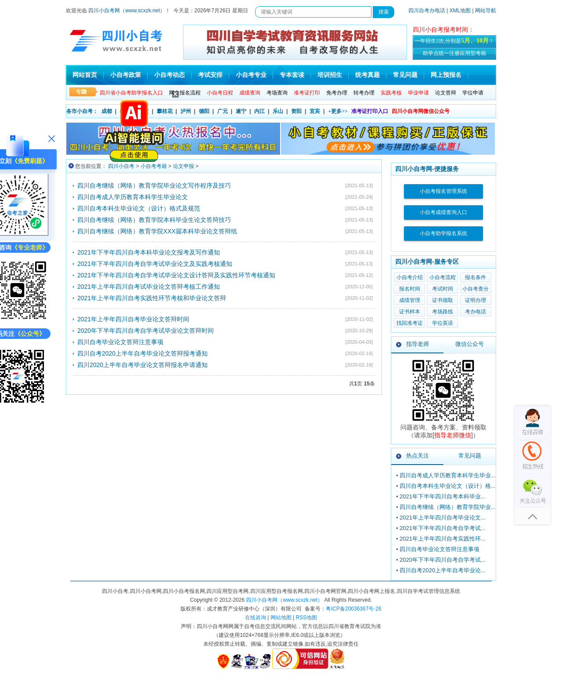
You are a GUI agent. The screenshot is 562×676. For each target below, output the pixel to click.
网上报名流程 (185, 93)
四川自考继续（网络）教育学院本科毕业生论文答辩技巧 (154, 219)
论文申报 (183, 166)
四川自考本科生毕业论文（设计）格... (448, 486)
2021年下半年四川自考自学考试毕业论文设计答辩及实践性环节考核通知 (176, 275)
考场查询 (277, 93)
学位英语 (442, 323)
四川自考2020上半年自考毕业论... (443, 570)
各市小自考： (82, 111)
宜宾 (315, 111)
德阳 (204, 111)
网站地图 (281, 617)
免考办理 (336, 93)
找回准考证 (409, 323)
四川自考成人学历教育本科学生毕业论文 (132, 196)
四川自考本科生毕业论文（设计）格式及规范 (138, 208)
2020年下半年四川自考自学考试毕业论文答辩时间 (145, 330)
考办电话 (475, 312)
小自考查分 (475, 289)
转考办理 (364, 93)
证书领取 (442, 300)
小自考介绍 (409, 277)
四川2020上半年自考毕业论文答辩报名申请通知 (142, 364)
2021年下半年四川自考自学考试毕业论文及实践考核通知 (154, 263)
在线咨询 (255, 617)
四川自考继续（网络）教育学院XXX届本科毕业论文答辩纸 (157, 231)
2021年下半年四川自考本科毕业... (443, 496)
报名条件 (475, 277)
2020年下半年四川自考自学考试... (443, 559)
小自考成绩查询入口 (443, 212)
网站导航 (485, 10)
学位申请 (472, 93)
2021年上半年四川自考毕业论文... (443, 517)
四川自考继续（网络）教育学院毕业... (448, 507)
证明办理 (475, 300)
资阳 (296, 111)
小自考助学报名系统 (443, 233)
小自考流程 (442, 277)
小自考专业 (251, 75)
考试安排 (210, 75)
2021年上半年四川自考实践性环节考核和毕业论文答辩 (151, 298)
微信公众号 (469, 344)
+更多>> (338, 111)
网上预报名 (446, 75)
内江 (259, 111)
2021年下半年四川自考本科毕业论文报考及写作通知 (148, 252)
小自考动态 (169, 75)
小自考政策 (125, 75)
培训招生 (329, 75)
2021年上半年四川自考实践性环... (443, 538)
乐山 (278, 111)
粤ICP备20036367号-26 (354, 609)
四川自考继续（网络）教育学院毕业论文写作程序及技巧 (154, 185)
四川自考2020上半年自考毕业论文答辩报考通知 (142, 353)
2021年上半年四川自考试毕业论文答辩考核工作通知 (148, 286)
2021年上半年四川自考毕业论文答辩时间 (133, 319)
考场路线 (442, 312)
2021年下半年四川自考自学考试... (443, 528)
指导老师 (417, 344)
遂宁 (241, 111)
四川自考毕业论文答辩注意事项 (120, 341)
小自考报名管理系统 (443, 191)
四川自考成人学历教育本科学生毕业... (448, 475)
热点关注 (417, 455)
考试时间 (442, 289)
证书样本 (409, 312)
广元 (222, 111)
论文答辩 (445, 93)
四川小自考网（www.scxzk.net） (126, 10)
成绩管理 (409, 300)
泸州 (185, 111)
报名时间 (409, 289)
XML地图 (460, 10)
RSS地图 (306, 617)
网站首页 (84, 75)
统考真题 (367, 75)
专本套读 (292, 75)
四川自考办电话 (426, 10)
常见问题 (405, 75)
